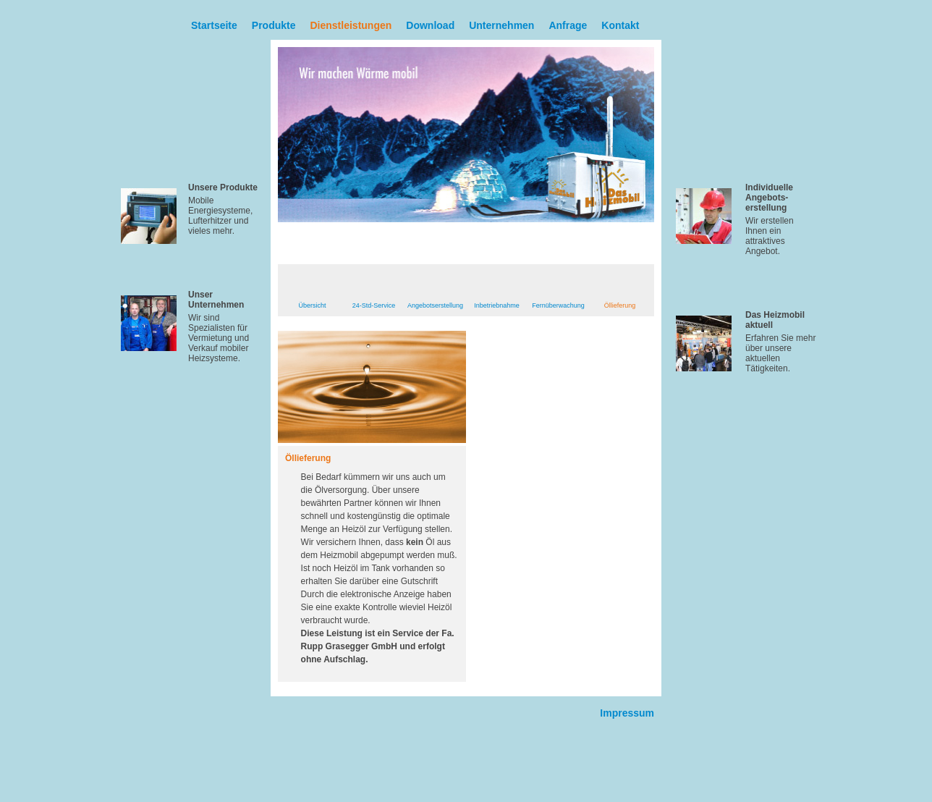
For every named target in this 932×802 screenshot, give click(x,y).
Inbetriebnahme (497, 305)
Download (430, 25)
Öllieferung (620, 305)
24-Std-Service (374, 305)
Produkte (274, 25)
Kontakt (620, 25)
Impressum (627, 713)
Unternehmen (501, 25)
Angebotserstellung (435, 305)
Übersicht (312, 305)
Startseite (214, 25)
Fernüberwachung (558, 305)
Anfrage (567, 25)
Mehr (235, 256)
